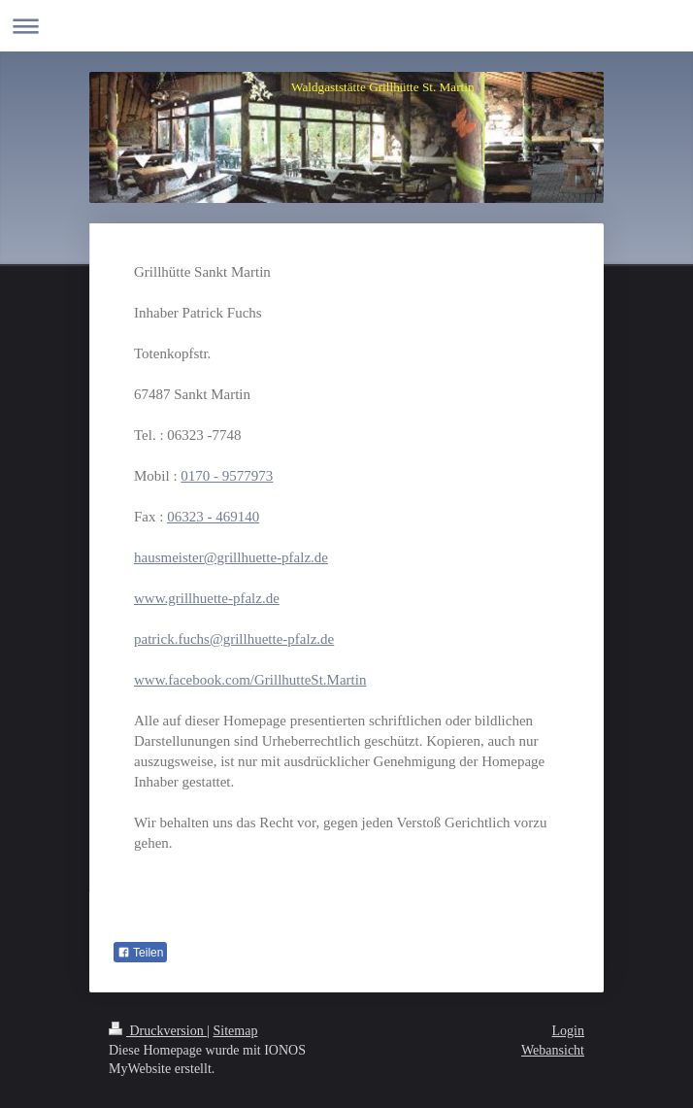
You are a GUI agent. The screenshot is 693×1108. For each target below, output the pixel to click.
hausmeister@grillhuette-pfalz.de (231, 557)
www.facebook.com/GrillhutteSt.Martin (250, 680)
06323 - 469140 (213, 516)
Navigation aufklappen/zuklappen (346, 26)
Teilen (140, 952)
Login (568, 1031)
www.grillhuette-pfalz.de (207, 598)
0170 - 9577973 (227, 476)
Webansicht (552, 1050)
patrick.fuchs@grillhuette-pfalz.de (234, 639)
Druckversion (158, 1031)
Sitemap (236, 1031)
